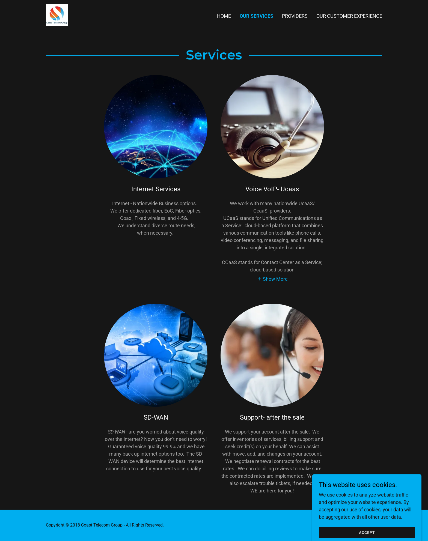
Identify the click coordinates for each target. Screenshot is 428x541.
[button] (272, 279)
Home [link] (224, 16)
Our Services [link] (256, 16)
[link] (57, 15)
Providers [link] (295, 16)
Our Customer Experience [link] (349, 16)
